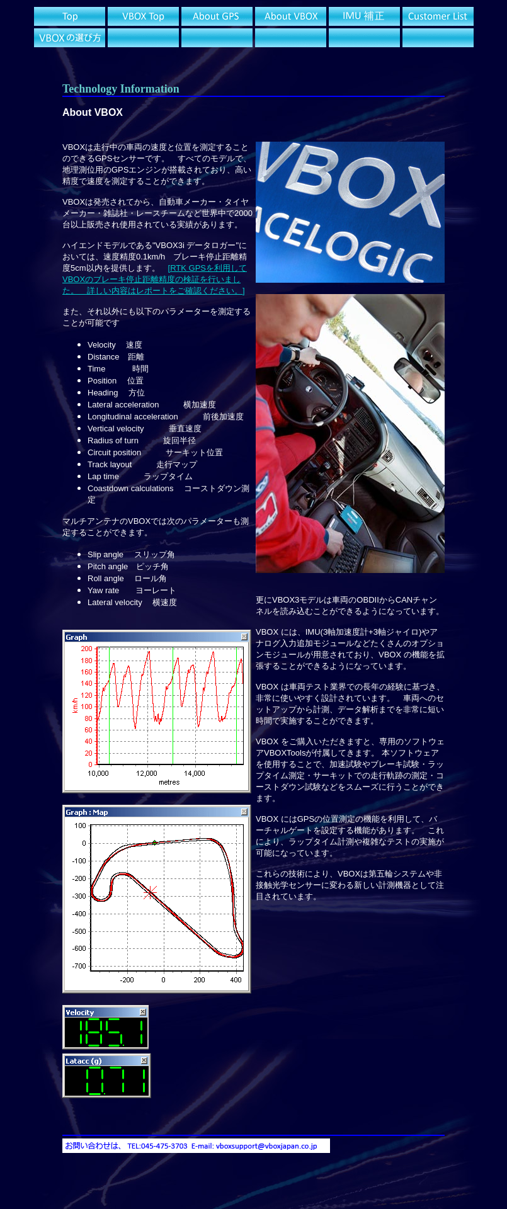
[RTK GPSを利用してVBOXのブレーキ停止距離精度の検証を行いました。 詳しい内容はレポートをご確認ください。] (154, 279)
